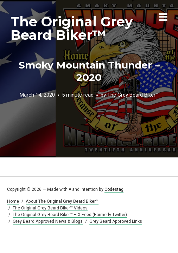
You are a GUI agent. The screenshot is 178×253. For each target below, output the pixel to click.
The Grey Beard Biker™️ (133, 95)
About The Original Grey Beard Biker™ (62, 201)
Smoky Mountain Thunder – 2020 (89, 71)
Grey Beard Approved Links (115, 221)
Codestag (113, 189)
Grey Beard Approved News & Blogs (48, 221)
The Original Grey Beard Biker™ (72, 28)
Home (13, 201)
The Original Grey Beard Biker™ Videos (50, 208)
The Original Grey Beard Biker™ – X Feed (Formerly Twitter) (70, 214)
